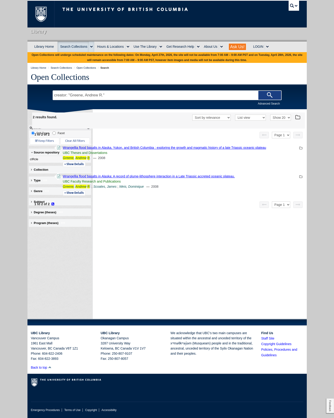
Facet (58, 133)
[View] (250, 118)
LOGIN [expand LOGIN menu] (258, 46)
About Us (210, 46)
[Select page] (281, 135)
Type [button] (39, 180)
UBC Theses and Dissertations (149, 158)
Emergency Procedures (45, 410)
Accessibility (109, 410)
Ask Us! (237, 46)
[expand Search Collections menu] (91, 46)
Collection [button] (39, 169)
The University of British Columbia (40, 14)
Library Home (44, 46)
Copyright (91, 410)
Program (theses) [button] (48, 223)
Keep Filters (44, 141)
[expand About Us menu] (221, 46)
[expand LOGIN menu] (267, 46)
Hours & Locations (110, 46)
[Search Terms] (167, 95)
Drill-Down (40, 133)
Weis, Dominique (195, 197)
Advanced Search (269, 103)
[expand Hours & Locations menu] (128, 46)
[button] (49, 367)
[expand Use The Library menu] (161, 46)
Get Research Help (180, 46)
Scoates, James (168, 197)
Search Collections (74, 46)
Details (138, 169)
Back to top (41, 367)
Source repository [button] (45, 152)
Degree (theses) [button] (47, 212)
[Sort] (211, 118)
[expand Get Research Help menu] (198, 46)
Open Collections (60, 77)
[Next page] (298, 135)
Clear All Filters (75, 141)
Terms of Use (72, 410)
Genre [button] (40, 191)
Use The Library (145, 46)
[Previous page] (264, 135)
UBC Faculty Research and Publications (156, 192)
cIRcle (58, 159)
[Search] (269, 95)
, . (140, 163)
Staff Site (267, 338)
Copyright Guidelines (276, 344)
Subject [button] (41, 202)
